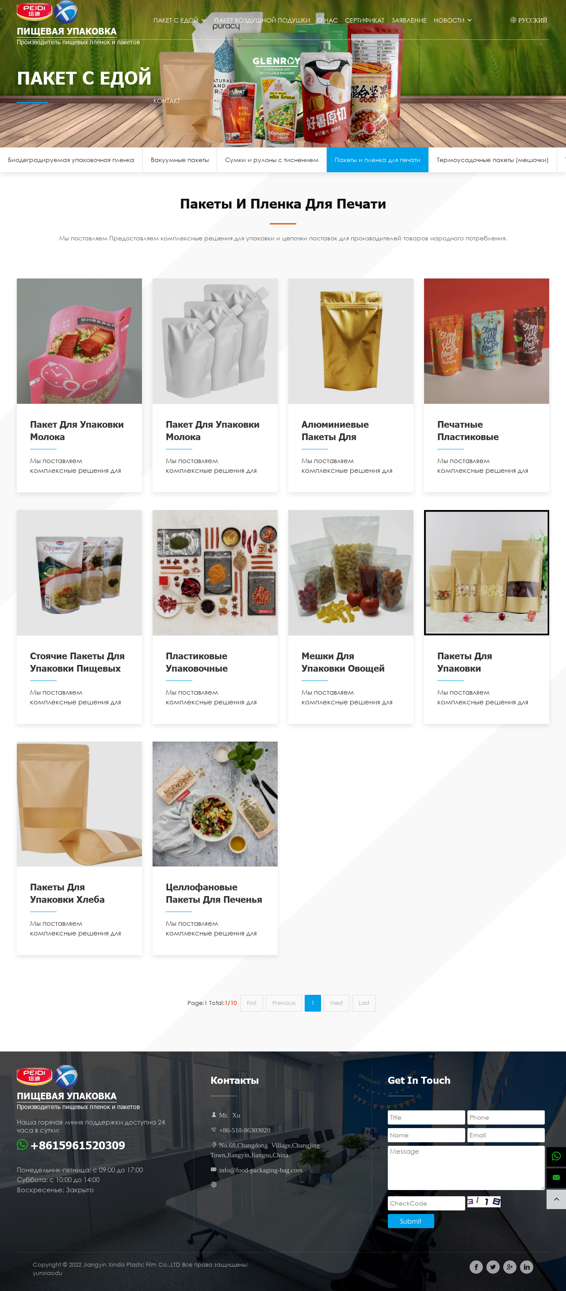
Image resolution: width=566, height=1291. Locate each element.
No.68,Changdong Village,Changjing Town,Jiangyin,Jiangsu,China (265, 1149)
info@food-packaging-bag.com (260, 1169)
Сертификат (364, 20)
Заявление (409, 20)
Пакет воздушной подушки (262, 20)
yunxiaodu (47, 1273)
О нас (327, 20)
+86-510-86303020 (245, 1129)
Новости (454, 20)
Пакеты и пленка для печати (378, 159)
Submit (410, 1221)
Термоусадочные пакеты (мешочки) (493, 159)
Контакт (166, 101)
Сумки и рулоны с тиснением (271, 159)
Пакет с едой (180, 20)
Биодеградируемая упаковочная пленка (71, 159)
